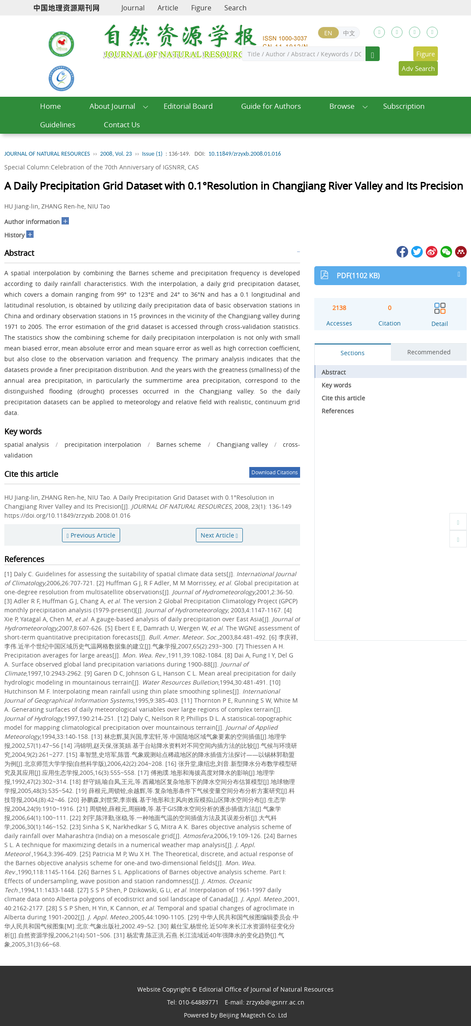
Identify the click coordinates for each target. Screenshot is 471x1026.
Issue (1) (152, 153)
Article (168, 7)
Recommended (429, 352)
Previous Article (91, 535)
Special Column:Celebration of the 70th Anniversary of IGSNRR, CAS (101, 167)
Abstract (334, 372)
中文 (349, 33)
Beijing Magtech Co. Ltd (253, 1015)
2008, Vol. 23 (116, 153)
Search (235, 7)
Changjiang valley (242, 444)
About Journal (112, 106)
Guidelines (57, 124)
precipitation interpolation (103, 444)
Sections (353, 353)
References (338, 411)
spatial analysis (26, 444)
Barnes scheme (178, 444)
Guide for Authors (271, 106)
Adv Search (418, 68)
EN (328, 33)
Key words (336, 385)
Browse (342, 106)
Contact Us (122, 124)
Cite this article (343, 398)
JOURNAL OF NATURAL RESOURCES (47, 153)
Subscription (404, 106)
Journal (133, 7)
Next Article (219, 535)
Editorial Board (188, 106)
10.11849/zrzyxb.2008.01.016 (244, 153)
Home (50, 106)
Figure (201, 7)
